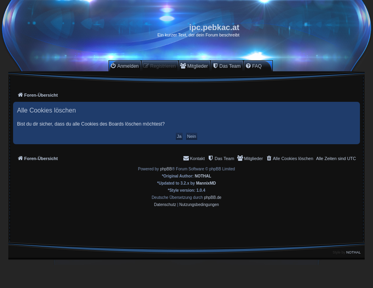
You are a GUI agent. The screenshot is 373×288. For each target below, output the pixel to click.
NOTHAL (203, 176)
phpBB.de (212, 197)
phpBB (166, 169)
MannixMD (206, 183)
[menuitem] (124, 66)
